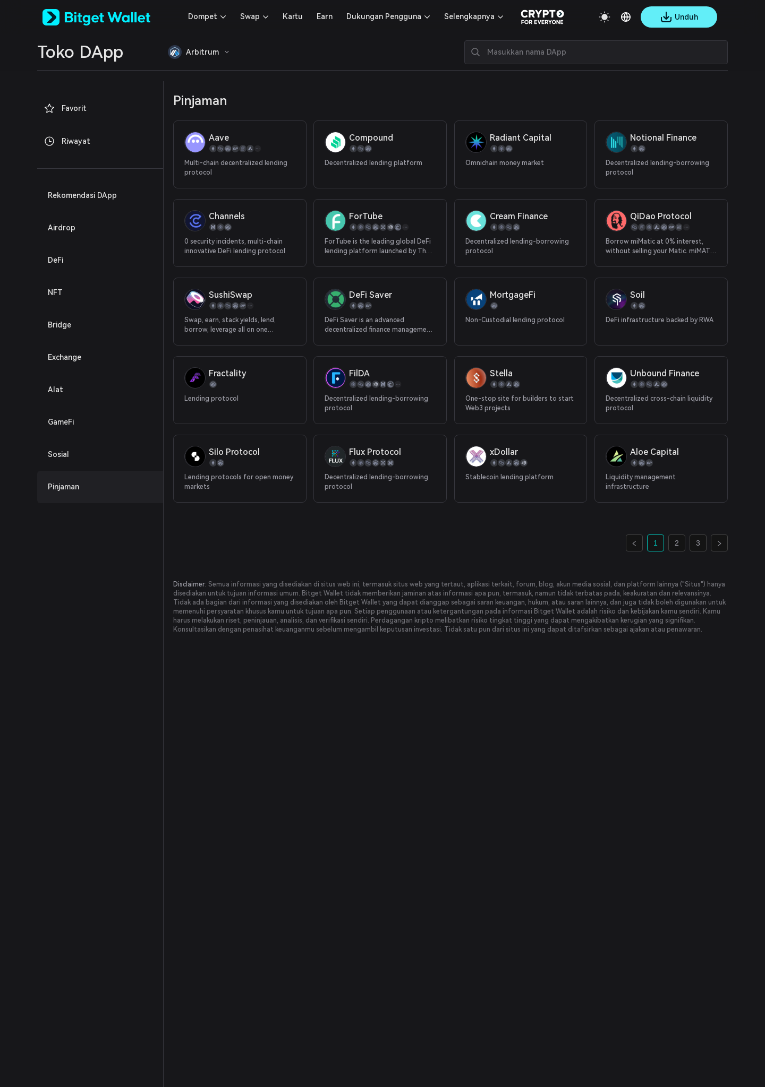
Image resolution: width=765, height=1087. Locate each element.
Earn (325, 16)
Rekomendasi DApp (82, 195)
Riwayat (67, 141)
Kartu (293, 16)
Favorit (65, 108)
